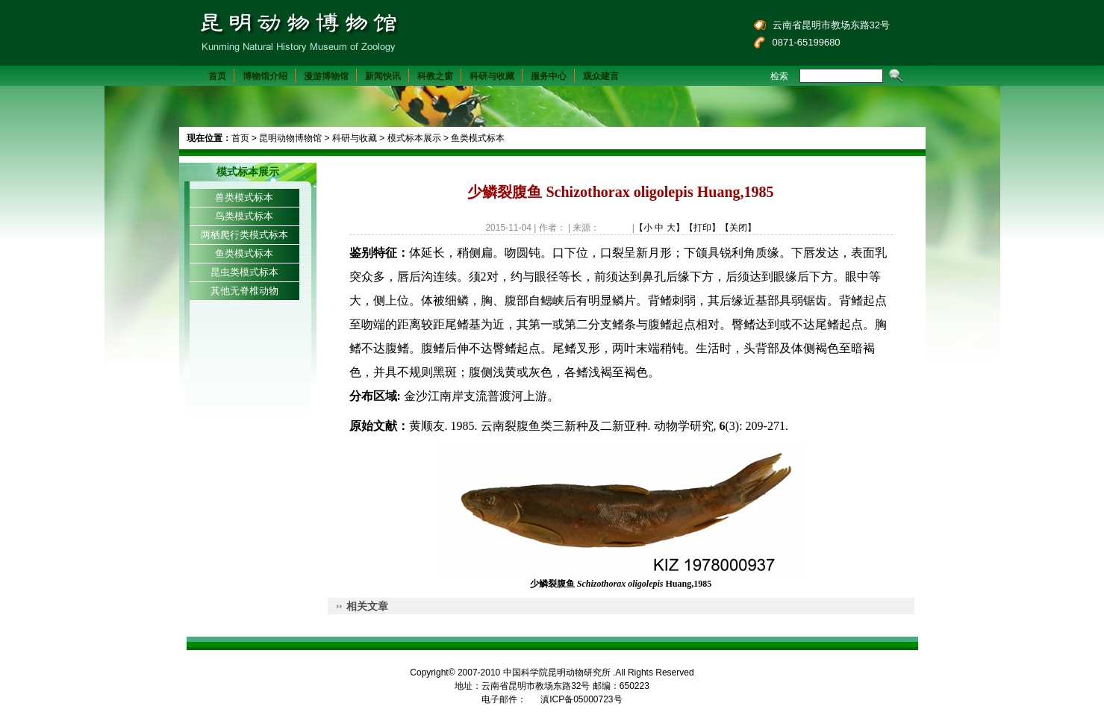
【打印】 (702, 227)
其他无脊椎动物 (244, 290)
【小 (643, 227)
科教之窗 (435, 76)
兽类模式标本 (244, 197)
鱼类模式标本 (478, 138)
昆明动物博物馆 (290, 138)
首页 (217, 76)
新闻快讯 (383, 76)
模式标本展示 (414, 138)
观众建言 (601, 76)
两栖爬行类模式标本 (244, 234)
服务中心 (549, 76)
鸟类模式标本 (244, 216)
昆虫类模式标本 (244, 272)
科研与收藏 (492, 76)
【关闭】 (738, 227)
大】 (675, 227)
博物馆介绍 (265, 76)
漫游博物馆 (326, 76)
